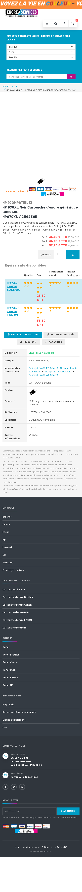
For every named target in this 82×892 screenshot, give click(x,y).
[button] (55, 23)
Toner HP (7, 685)
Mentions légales (31, 847)
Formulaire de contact (24, 776)
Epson (5, 532)
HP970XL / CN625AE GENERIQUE (13, 286)
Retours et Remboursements (19, 712)
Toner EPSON (10, 677)
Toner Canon (10, 662)
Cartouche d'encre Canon (17, 604)
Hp (4, 539)
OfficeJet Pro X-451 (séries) (43, 368)
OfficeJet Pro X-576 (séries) (43, 375)
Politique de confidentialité (54, 847)
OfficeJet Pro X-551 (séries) (58, 371)
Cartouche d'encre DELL (16, 612)
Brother (6, 516)
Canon (6, 524)
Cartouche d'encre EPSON (17, 620)
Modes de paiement (14, 719)
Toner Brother (10, 654)
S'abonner (68, 811)
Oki (4, 554)
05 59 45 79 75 (20, 757)
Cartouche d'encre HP (14, 627)
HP (16, 86)
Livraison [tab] (28, 342)
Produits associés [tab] (61, 334)
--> (41, 46)
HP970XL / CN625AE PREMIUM (13, 311)
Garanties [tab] (53, 342)
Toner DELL (8, 669)
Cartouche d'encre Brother (17, 597)
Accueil (6, 86)
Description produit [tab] (23, 334)
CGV (4, 727)
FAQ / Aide (8, 704)
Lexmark (7, 547)
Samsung (7, 562)
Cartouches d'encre (13, 589)
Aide (17, 847)
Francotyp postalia (13, 570)
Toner (5, 647)
